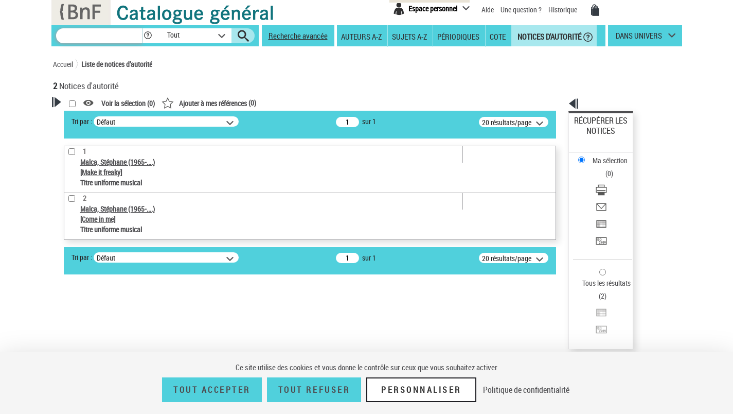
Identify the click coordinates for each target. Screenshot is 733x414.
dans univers (639, 38)
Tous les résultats (600, 220)
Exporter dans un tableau (611, 179)
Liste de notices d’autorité (116, 64)
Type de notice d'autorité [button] (102, 279)
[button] (147, 35)
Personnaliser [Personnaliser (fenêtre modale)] (421, 389)
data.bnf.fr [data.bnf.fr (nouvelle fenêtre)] (567, 315)
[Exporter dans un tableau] (614, 180)
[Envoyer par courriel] (614, 167)
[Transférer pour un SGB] (614, 192)
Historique (563, 9)
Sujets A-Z (409, 36)
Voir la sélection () (260, 103)
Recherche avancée (298, 35)
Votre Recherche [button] (95, 119)
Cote (498, 36)
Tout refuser (314, 389)
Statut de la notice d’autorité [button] (108, 327)
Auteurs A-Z (361, 36)
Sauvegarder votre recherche (117, 241)
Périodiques (458, 36)
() (341, 103)
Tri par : (214, 121)
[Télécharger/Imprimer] (614, 155)
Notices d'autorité (548, 36)
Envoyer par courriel (603, 167)
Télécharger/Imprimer (605, 155)
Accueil (63, 64)
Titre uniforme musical (104, 311)
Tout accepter (212, 389)
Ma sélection (593, 137)
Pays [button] (71, 344)
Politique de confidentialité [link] (526, 389)
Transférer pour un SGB (608, 192)
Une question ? (521, 9)
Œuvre (76, 296)
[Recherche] (99, 35)
